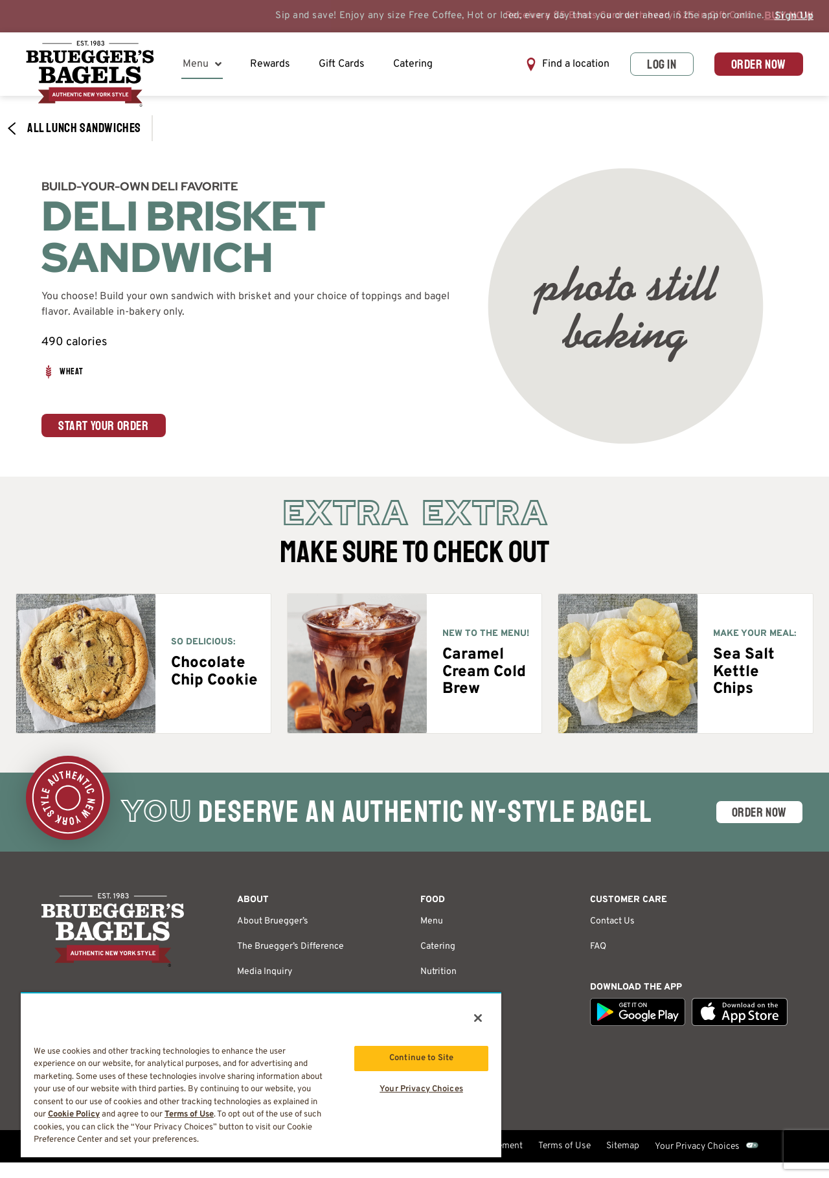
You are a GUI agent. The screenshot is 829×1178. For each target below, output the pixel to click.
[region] (261, 1074)
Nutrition (438, 971)
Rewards (270, 64)
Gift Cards (342, 64)
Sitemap (622, 1145)
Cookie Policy (74, 1114)
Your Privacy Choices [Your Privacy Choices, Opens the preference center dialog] (421, 1089)
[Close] (478, 1018)
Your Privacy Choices (697, 1146)
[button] (567, 64)
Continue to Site (421, 1058)
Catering (413, 64)
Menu (202, 64)
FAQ (598, 946)
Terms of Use (564, 1145)
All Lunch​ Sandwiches (73, 128)
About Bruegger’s (272, 921)
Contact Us (612, 921)
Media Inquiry (264, 971)
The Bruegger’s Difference (290, 946)
